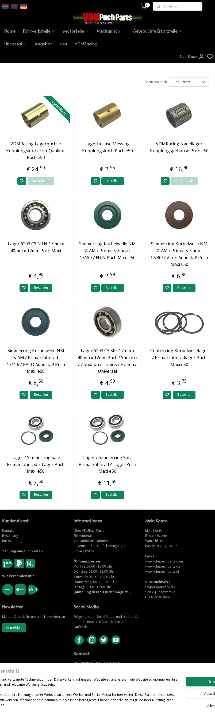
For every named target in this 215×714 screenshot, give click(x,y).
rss (137, 704)
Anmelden (14, 627)
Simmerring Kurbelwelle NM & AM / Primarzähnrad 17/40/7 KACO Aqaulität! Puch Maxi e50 (36, 361)
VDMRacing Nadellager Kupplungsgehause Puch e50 (179, 147)
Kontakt (8, 530)
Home (10, 31)
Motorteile (76, 31)
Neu (63, 43)
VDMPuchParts (92, 530)
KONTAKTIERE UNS (89, 668)
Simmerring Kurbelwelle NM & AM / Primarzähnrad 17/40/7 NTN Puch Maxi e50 (107, 250)
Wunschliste (154, 540)
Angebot (43, 43)
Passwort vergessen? (161, 546)
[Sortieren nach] (189, 81)
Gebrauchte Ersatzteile (158, 31)
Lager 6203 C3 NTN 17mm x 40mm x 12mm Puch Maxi (36, 247)
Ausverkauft (41, 180)
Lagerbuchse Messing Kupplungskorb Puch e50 (107, 147)
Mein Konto (192, 56)
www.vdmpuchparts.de (162, 566)
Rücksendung (12, 540)
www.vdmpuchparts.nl (162, 571)
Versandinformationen (91, 540)
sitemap (126, 704)
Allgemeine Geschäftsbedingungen (100, 546)
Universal (15, 43)
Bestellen (113, 180)
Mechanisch (111, 31)
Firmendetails (84, 535)
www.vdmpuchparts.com (164, 561)
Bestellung (10, 535)
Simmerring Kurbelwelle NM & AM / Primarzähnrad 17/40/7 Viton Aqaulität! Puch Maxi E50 (179, 254)
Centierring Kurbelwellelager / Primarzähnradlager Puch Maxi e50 (179, 357)
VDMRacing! (86, 43)
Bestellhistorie (156, 535)
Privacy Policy (84, 551)
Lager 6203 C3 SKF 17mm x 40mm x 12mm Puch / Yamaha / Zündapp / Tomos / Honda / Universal (107, 361)
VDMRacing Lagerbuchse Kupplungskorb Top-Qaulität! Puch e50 (36, 150)
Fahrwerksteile (39, 31)
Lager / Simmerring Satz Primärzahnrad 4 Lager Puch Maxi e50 (107, 464)
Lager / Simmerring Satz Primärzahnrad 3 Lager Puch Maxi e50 (35, 464)
